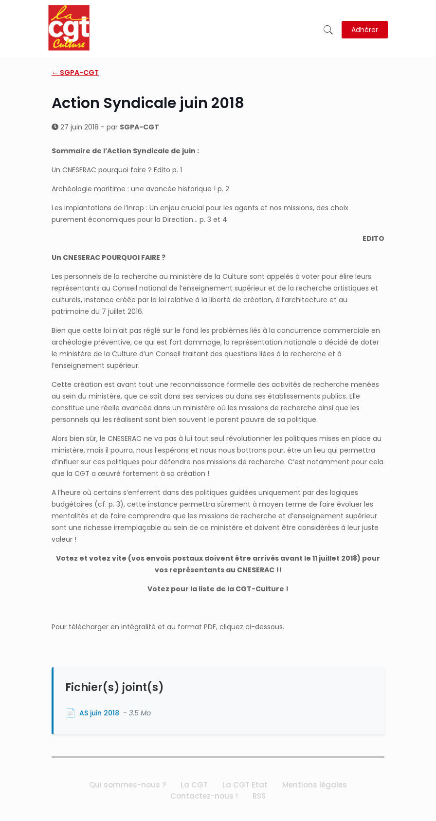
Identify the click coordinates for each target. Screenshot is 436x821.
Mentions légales (314, 785)
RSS (259, 796)
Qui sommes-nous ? (127, 785)
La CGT (194, 785)
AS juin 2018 (99, 713)
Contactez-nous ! (204, 796)
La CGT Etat (245, 785)
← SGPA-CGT (75, 72)
